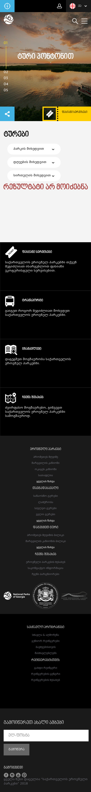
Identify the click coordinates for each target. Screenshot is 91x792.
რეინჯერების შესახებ (45, 680)
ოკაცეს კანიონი (46, 469)
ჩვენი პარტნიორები (45, 574)
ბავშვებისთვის (46, 647)
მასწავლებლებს (46, 653)
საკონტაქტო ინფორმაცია (45, 568)
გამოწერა (16, 749)
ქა (75, 6)
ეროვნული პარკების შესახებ (45, 562)
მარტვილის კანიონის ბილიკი (45, 541)
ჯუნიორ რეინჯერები (45, 641)
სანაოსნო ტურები (45, 496)
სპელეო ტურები (45, 508)
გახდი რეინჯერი (45, 668)
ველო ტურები (45, 514)
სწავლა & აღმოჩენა (45, 635)
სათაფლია (45, 475)
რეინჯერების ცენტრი (45, 674)
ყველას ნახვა (45, 481)
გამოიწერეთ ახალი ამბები (34, 722)
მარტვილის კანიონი (45, 463)
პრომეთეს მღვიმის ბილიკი (45, 535)
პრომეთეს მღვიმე (45, 457)
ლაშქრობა (45, 502)
